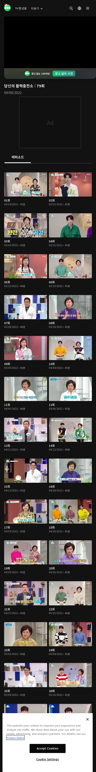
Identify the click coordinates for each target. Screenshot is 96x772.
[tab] (18, 157)
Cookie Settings (47, 759)
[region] (47, 742)
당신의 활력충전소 (19, 85)
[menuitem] (21, 8)
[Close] (87, 719)
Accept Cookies (47, 748)
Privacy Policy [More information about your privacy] (15, 738)
